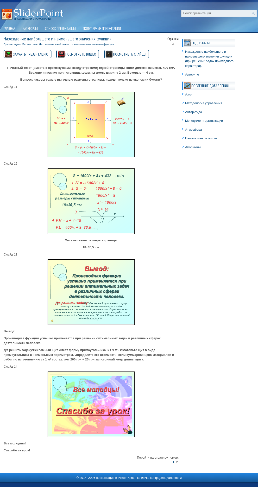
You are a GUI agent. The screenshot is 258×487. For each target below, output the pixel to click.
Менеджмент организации (204, 120)
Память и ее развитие (201, 138)
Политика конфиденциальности (159, 478)
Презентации (12, 44)
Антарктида (193, 112)
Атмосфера (193, 129)
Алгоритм (192, 74)
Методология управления (203, 103)
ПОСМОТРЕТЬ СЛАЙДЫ (129, 54)
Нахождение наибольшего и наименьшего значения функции (76, 44)
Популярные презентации (102, 28)
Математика (29, 44)
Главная (9, 28)
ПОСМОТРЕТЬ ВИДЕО (80, 54)
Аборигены (193, 147)
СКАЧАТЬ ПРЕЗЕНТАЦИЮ (30, 54)
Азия (188, 94)
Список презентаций (60, 28)
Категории (30, 28)
